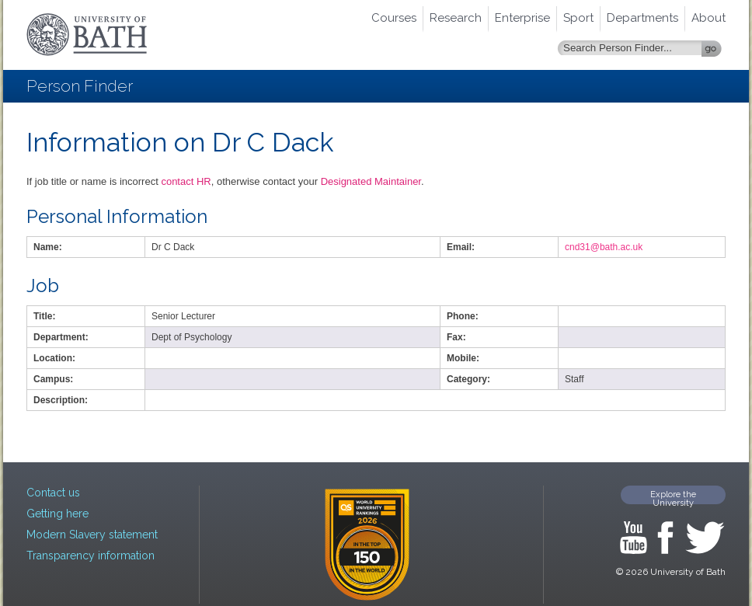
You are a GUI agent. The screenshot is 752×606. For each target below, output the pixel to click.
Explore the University (673, 496)
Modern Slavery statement (92, 534)
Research (456, 18)
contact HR (186, 181)
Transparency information (90, 555)
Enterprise (522, 18)
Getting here (57, 513)
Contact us (53, 492)
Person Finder (79, 86)
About (708, 18)
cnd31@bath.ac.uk (603, 247)
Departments (642, 18)
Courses (393, 18)
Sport (578, 18)
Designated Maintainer (371, 181)
